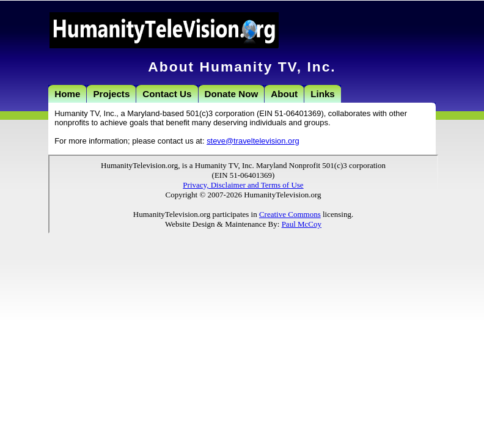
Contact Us (166, 94)
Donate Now (231, 94)
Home (67, 94)
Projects (111, 94)
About (284, 94)
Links (322, 94)
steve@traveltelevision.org (253, 140)
